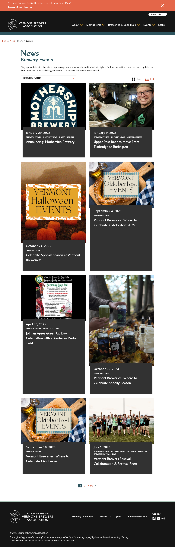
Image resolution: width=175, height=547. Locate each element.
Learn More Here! (20, 7)
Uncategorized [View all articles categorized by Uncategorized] (67, 137)
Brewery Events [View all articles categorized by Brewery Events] (33, 137)
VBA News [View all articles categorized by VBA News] (131, 451)
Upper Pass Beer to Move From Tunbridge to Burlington (116, 144)
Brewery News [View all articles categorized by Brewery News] (50, 137)
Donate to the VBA (137, 516)
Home (5, 41)
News (12, 41)
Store (161, 24)
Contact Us (104, 516)
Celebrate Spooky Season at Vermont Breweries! (53, 257)
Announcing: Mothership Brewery (50, 142)
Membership (93, 24)
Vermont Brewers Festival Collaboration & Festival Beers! (116, 461)
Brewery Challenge (82, 516)
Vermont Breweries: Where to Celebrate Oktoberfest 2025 (115, 222)
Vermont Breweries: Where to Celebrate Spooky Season (115, 380)
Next (92, 485)
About (77, 24)
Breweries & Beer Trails (124, 24)
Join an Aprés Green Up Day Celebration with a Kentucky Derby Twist (51, 338)
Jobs (118, 516)
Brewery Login (157, 14)
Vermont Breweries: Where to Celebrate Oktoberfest (47, 458)
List (149, 79)
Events (147, 24)
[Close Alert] (163, 5)
